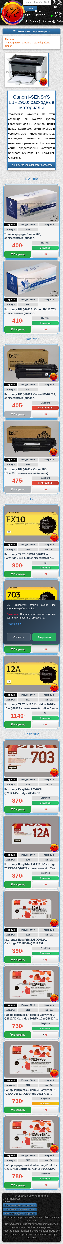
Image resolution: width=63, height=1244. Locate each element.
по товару (26, 13)
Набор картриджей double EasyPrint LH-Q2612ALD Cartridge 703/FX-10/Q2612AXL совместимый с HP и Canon (31, 1169)
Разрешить (44, 637)
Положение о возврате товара (20, 1209)
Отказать (18, 637)
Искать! (30, 8)
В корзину (17, 254)
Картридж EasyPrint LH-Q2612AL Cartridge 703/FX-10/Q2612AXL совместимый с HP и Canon (25, 943)
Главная (31, 21)
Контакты (45, 21)
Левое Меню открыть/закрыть (31, 31)
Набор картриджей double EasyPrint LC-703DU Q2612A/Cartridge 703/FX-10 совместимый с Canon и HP (30, 1094)
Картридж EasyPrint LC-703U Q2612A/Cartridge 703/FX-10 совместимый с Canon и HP (23, 793)
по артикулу (40, 13)
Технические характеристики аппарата (31, 165)
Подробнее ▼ (14, 623)
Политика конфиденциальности (20, 1205)
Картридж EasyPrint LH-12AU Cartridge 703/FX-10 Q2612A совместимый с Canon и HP (31, 868)
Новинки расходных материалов (20, 1213)
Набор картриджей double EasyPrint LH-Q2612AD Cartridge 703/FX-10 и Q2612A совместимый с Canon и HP (30, 1018)
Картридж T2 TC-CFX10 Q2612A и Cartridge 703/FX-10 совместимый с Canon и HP (27, 558)
